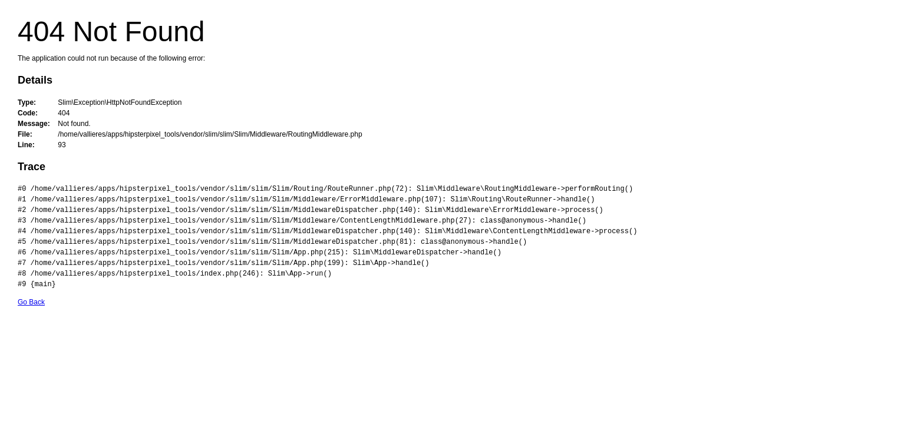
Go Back (31, 302)
